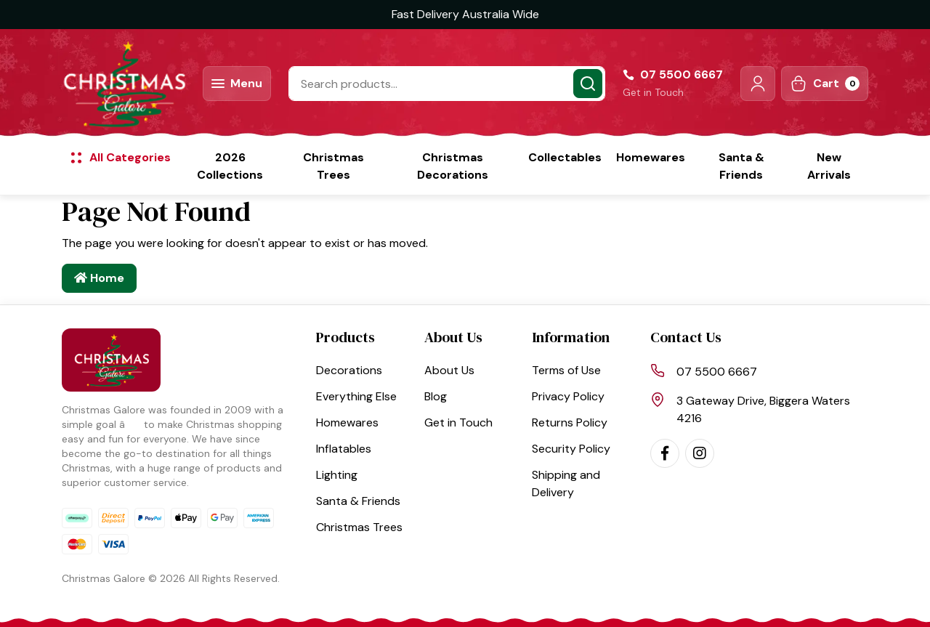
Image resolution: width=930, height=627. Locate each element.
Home (99, 278)
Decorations (349, 370)
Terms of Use (566, 370)
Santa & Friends (741, 166)
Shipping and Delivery (566, 483)
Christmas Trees (333, 166)
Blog (435, 396)
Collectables (565, 157)
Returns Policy (569, 422)
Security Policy (571, 448)
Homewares (650, 157)
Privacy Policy (568, 396)
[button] (757, 83)
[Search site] (587, 83)
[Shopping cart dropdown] (824, 83)
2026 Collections (230, 166)
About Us (449, 370)
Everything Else (356, 396)
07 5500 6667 (716, 371)
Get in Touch (653, 92)
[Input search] (446, 83)
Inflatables (343, 448)
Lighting (336, 474)
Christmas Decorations (452, 166)
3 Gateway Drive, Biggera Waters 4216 (763, 409)
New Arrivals (829, 166)
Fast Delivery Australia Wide (465, 14)
